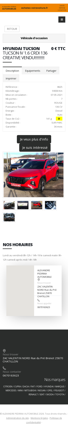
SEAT (42, 394)
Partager (51, 70)
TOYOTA (59, 394)
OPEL (50, 390)
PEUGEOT (59, 390)
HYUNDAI (48, 386)
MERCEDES (11, 390)
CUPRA (17, 386)
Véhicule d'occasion (34, 38)
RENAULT (33, 394)
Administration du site (17, 418)
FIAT (33, 386)
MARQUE (59, 386)
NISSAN (42, 390)
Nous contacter (12, 371)
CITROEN (7, 386)
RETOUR (12, 29)
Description (12, 70)
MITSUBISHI (30, 390)
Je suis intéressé (35, 147)
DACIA (26, 386)
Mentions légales (39, 418)
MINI (20, 390)
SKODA (49, 394)
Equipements (32, 70)
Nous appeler (44, 303)
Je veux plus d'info (34, 139)
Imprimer (11, 78)
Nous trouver (44, 282)
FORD (39, 386)
